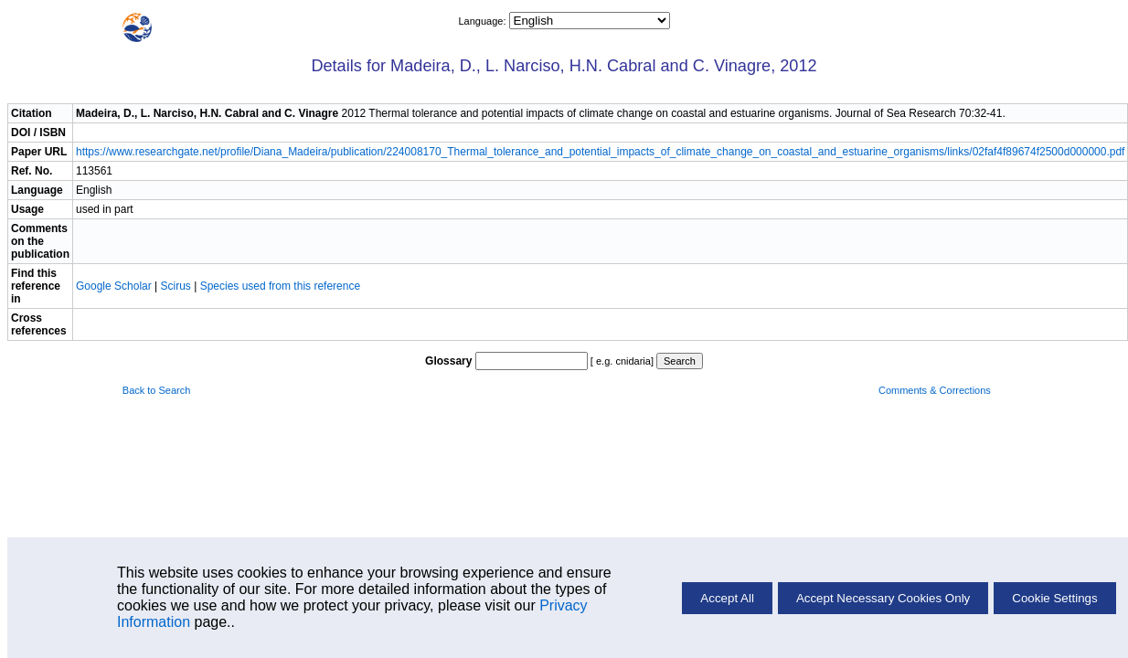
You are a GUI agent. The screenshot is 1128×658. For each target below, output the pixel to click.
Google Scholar (115, 286)
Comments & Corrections (934, 390)
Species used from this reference (280, 286)
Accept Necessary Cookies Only (883, 598)
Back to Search (156, 390)
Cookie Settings (1054, 598)
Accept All (727, 598)
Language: (483, 21)
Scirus (176, 286)
